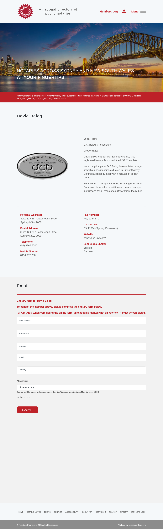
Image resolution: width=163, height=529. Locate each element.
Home (20, 512)
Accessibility (71, 512)
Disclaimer (87, 512)
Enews (47, 512)
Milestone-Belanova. (137, 525)
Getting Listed (34, 512)
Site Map (124, 512)
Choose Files (26, 387)
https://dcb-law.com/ (95, 238)
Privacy (113, 512)
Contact (58, 512)
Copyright (101, 512)
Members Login (113, 11)
